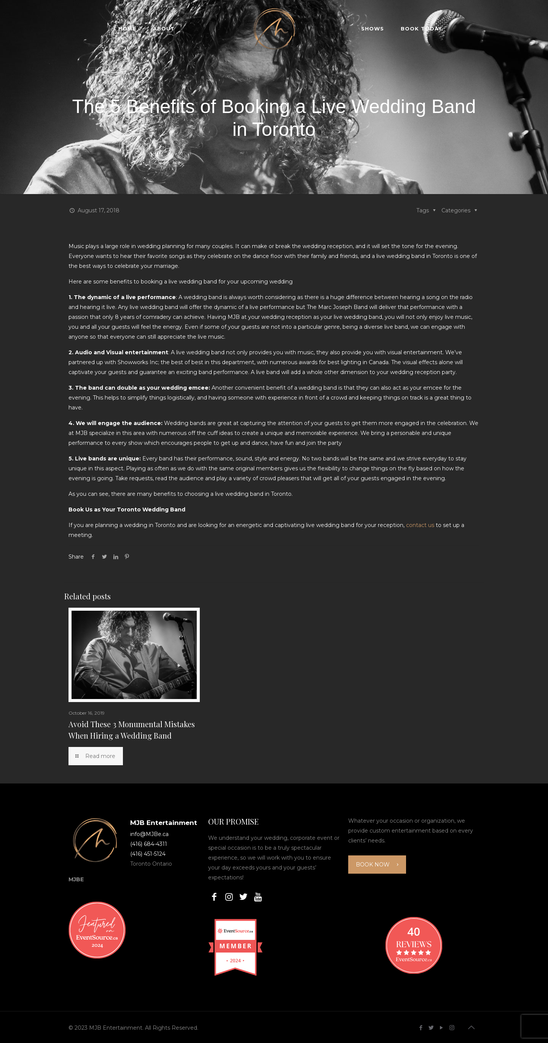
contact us (420, 525)
